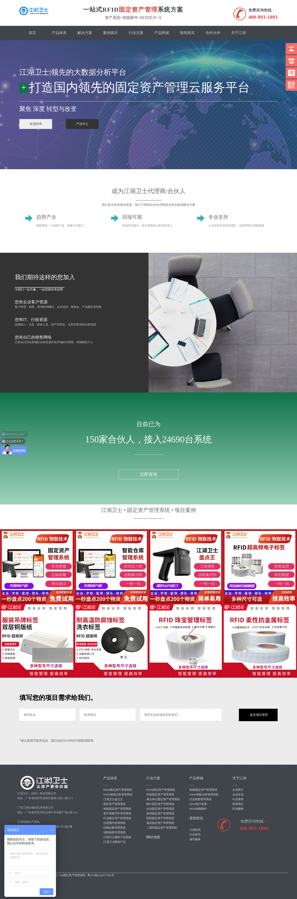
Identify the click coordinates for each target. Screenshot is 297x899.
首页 (32, 33)
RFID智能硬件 (198, 808)
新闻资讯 (187, 33)
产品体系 (59, 33)
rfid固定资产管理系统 (72, 875)
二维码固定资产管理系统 (161, 827)
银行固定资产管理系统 (160, 804)
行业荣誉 (238, 799)
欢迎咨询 (36, 124)
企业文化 (238, 794)
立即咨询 (148, 474)
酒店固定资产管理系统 (160, 823)
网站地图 (153, 837)
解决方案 (84, 33)
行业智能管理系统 (200, 799)
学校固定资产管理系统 (160, 794)
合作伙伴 (213, 33)
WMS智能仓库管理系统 (117, 794)
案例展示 (110, 33)
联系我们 (238, 804)
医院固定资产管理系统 (160, 818)
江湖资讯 (195, 829)
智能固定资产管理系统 (117, 808)
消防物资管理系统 (114, 832)
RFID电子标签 (198, 804)
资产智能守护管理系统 (117, 813)
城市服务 (195, 839)
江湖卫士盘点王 (113, 799)
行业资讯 (195, 834)
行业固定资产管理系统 (117, 818)
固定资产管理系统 (114, 804)
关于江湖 (238, 33)
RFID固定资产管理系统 (117, 789)
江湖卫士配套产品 (114, 841)
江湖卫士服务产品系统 (117, 837)
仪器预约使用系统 (114, 823)
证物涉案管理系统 (114, 827)
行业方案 (136, 33)
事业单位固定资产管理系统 (163, 799)
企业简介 (238, 789)
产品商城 (161, 33)
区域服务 (238, 808)
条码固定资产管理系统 (160, 813)
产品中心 (82, 124)
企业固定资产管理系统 (160, 808)
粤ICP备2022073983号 (100, 875)
